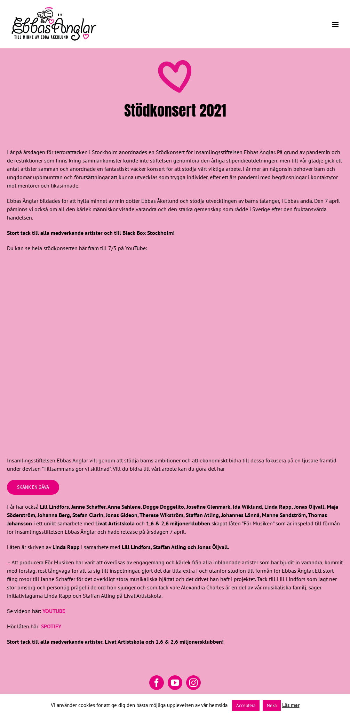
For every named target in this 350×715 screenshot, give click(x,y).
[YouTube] (175, 682)
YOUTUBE (53, 610)
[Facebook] (156, 682)
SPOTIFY (51, 626)
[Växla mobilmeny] (336, 24)
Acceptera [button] (245, 705)
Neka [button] (272, 705)
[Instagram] (193, 682)
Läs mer (291, 705)
